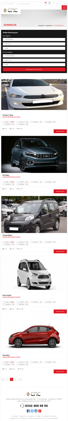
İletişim (38, 416)
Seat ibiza (6, 355)
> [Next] (15, 379)
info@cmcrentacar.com (25, 3)
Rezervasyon (60, 131)
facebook (28, 411)
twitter (32, 411)
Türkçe (46, 3)
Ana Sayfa (15, 416)
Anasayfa (41, 25)
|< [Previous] (3, 379)
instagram (36, 411)
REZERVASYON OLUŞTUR (34, 69)
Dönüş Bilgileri (8, 52)
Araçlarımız (49, 25)
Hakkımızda (22, 416)
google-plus (39, 411)
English (49, 3)
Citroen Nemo (7, 235)
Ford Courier (6, 295)
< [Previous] (7, 379)
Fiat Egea (5, 175)
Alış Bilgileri (6, 36)
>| (20, 379)
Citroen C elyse (7, 115)
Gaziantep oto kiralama (49, 416)
